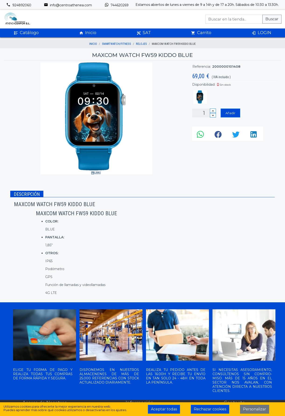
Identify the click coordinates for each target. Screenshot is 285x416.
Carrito (201, 32)
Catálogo (26, 32)
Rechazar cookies (210, 409)
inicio (93, 44)
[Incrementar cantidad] (213, 111)
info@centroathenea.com (68, 5)
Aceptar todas (164, 409)
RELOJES (141, 44)
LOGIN (261, 32)
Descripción (27, 194)
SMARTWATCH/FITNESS (116, 44)
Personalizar (254, 409)
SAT (144, 32)
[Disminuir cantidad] (213, 115)
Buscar (271, 19)
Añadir (230, 113)
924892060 (18, 5)
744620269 (116, 5)
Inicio (87, 32)
